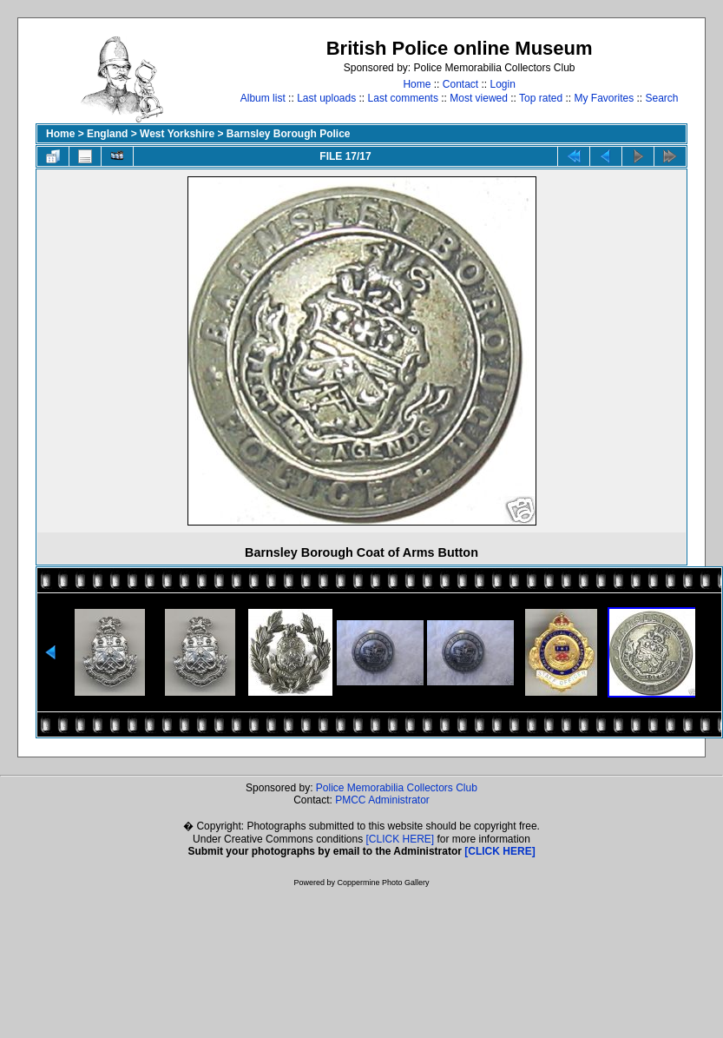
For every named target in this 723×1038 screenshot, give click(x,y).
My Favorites (604, 98)
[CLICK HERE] (400, 839)
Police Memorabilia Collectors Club (396, 788)
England (107, 134)
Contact (460, 84)
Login (503, 84)
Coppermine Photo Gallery (383, 882)
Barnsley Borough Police (289, 134)
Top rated (540, 98)
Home (417, 84)
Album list (263, 98)
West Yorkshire (177, 134)
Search (662, 98)
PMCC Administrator (382, 800)
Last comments (403, 98)
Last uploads (326, 98)
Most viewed (479, 98)
